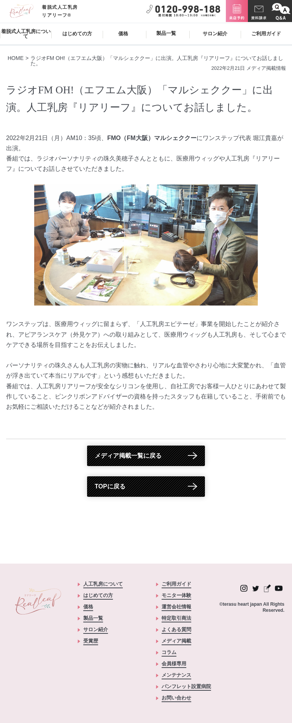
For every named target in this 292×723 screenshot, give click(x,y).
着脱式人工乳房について (26, 33)
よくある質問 (176, 629)
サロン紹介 (215, 33)
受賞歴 (90, 641)
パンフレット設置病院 (186, 686)
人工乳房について (103, 584)
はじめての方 (77, 33)
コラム (169, 652)
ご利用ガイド (266, 33)
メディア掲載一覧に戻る (128, 455)
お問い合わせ (176, 698)
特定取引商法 (176, 618)
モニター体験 (176, 595)
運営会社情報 (176, 607)
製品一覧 (93, 618)
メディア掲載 (176, 641)
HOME (16, 58)
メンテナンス (176, 675)
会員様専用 (174, 663)
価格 (123, 33)
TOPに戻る (110, 486)
